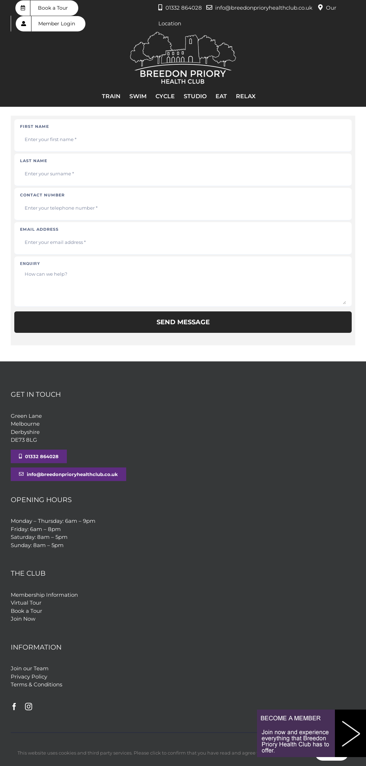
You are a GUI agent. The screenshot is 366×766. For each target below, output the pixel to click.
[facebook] (14, 706)
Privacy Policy (29, 676)
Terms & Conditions (36, 684)
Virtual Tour (26, 602)
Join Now (23, 618)
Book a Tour (26, 610)
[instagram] (28, 706)
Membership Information (44, 594)
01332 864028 (183, 7)
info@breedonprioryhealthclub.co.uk (263, 7)
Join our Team (30, 668)
